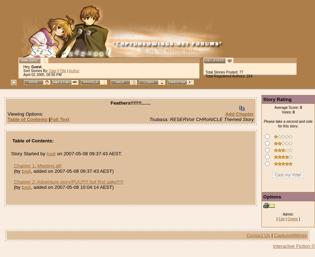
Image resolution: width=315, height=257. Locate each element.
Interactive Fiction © (294, 246)
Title (63, 71)
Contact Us (258, 235)
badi (51, 153)
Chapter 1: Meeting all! (38, 165)
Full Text (59, 119)
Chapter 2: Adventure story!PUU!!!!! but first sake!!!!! (69, 182)
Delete (293, 219)
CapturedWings (290, 235)
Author (74, 71)
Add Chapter (239, 114)
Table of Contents (28, 119)
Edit (282, 219)
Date (53, 71)
